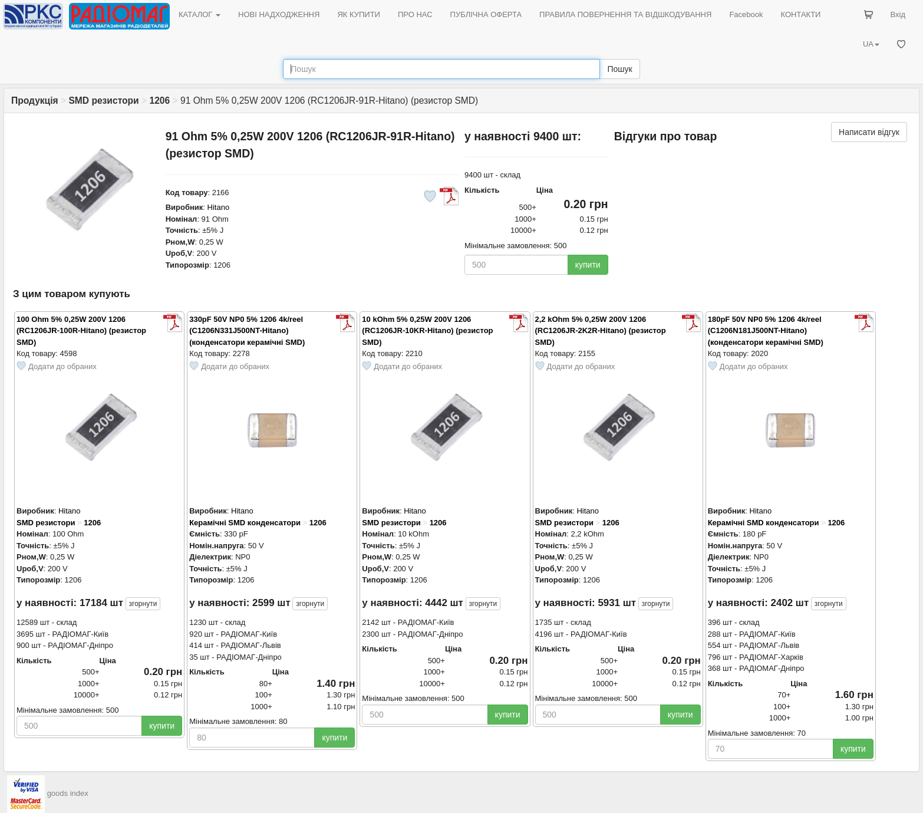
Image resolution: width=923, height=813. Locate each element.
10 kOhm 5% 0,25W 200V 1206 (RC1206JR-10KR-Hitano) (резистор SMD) (427, 331)
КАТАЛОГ (199, 14)
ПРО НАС (415, 14)
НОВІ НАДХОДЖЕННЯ (278, 14)
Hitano (218, 207)
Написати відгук (869, 132)
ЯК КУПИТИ (358, 14)
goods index (67, 793)
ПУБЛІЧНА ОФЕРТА (486, 14)
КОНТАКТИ (800, 14)
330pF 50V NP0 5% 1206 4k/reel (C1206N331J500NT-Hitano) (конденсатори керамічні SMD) (247, 331)
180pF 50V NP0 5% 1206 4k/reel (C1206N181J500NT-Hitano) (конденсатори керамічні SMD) (765, 331)
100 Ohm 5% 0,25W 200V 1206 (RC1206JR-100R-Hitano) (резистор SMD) (81, 331)
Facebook (746, 14)
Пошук (619, 69)
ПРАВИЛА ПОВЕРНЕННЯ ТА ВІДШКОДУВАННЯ (625, 14)
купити (588, 264)
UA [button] (871, 44)
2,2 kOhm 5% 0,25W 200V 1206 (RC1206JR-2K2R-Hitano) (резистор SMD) (600, 331)
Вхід (898, 14)
